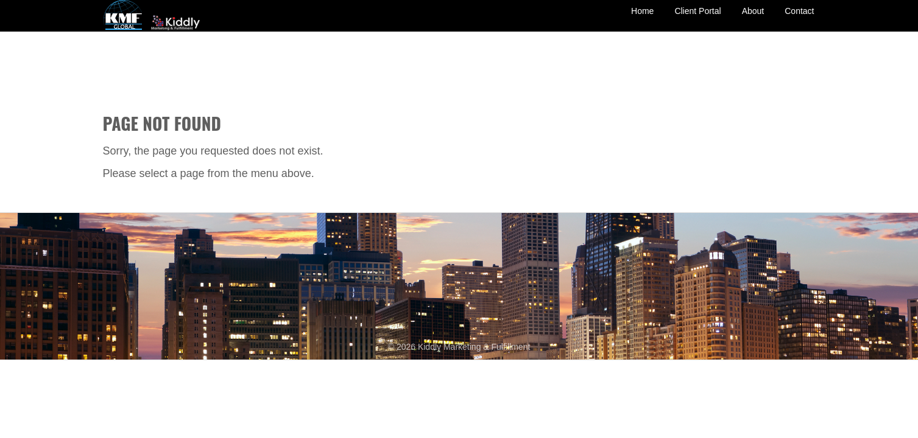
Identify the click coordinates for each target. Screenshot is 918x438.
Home (642, 20)
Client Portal (697, 20)
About (753, 20)
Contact (799, 20)
